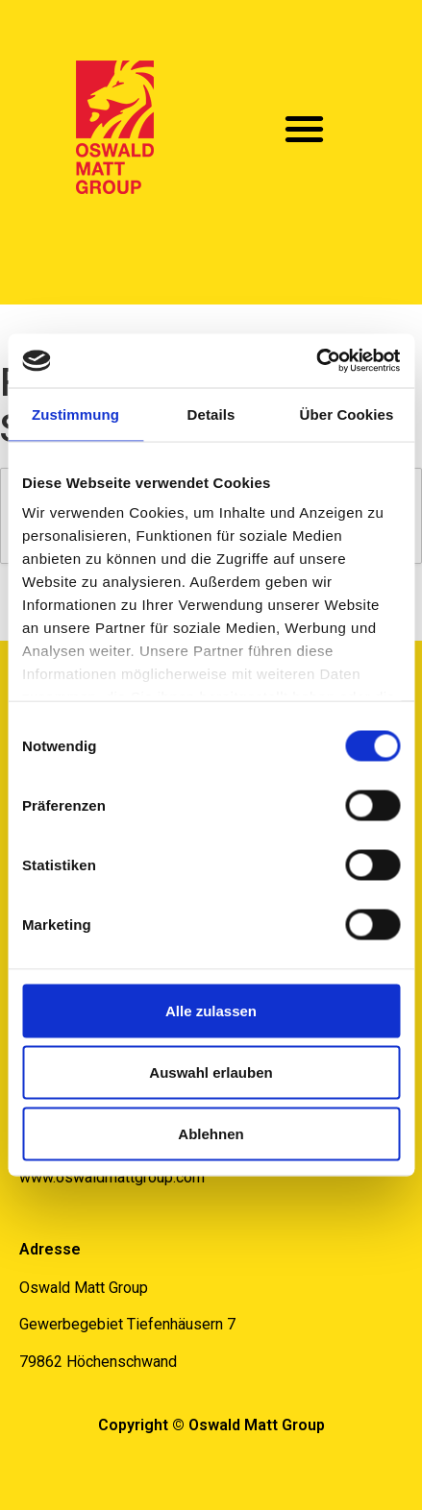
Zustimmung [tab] (75, 413)
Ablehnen (210, 1133)
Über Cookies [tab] (347, 413)
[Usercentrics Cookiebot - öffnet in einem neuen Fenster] (316, 361)
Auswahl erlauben (210, 1071)
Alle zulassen (211, 1010)
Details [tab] (211, 413)
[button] (305, 128)
